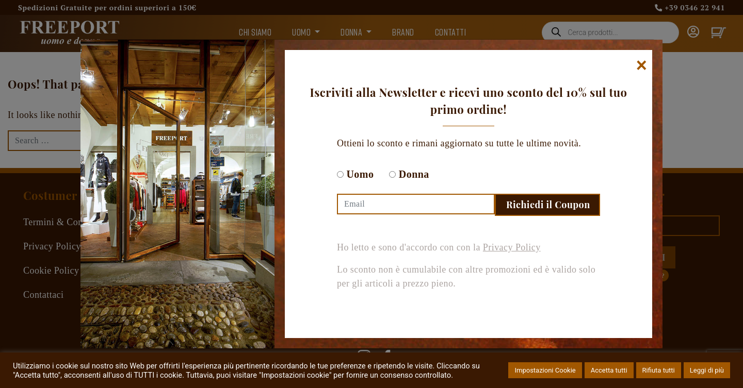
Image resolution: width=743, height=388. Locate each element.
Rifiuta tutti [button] (658, 370)
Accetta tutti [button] (609, 370)
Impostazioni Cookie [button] (544, 370)
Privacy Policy (512, 247)
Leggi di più (707, 370)
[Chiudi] (641, 65)
